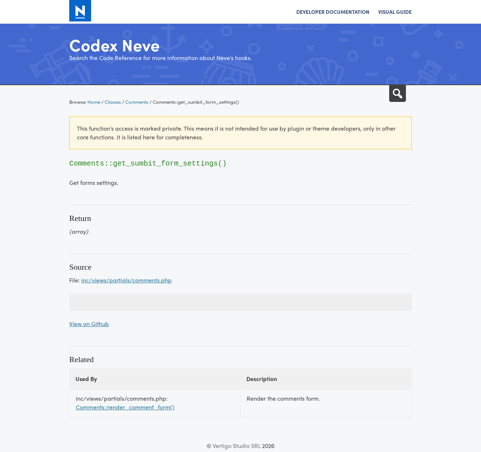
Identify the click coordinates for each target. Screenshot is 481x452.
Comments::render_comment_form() (125, 407)
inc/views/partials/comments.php (126, 280)
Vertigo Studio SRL (237, 445)
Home (93, 101)
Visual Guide (395, 11)
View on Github (89, 324)
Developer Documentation (332, 11)
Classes (113, 101)
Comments (136, 101)
